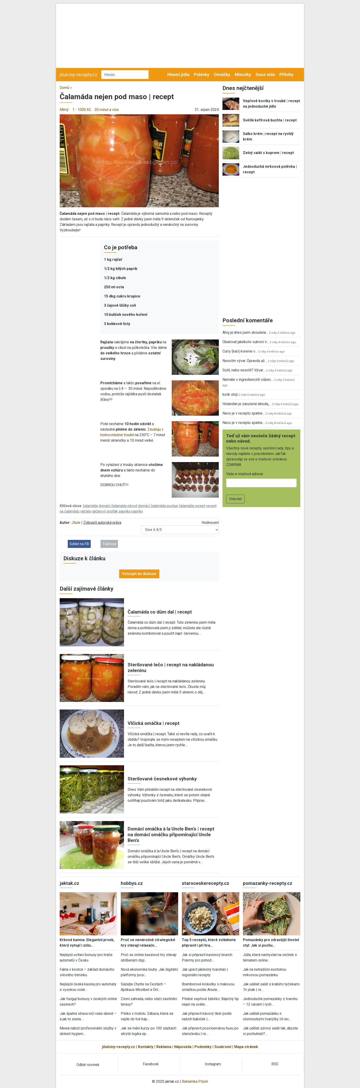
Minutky (243, 74)
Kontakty (145, 1047)
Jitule (75, 522)
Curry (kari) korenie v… (239, 351)
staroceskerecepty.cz (205, 883)
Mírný (64, 109)
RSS (274, 1064)
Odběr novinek (87, 1065)
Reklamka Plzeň (195, 1081)
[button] (139, 160)
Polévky (201, 74)
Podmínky (202, 1047)
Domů (64, 87)
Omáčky (222, 74)
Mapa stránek (246, 1047)
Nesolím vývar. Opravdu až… (244, 361)
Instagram (213, 1064)
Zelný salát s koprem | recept (268, 153)
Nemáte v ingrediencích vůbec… (247, 379)
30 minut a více (107, 109)
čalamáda (90, 506)
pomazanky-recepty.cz (267, 883)
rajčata (85, 511)
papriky (137, 511)
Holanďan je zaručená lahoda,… (246, 404)
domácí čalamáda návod (118, 506)
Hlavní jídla (178, 74)
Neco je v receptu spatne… (243, 413)
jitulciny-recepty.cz (79, 74)
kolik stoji (230, 394)
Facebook (151, 1064)
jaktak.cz (69, 883)
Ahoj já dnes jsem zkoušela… (245, 332)
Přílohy (286, 74)
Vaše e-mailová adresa (244, 474)
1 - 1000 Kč (81, 109)
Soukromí (222, 1047)
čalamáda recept (192, 506)
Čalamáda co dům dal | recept (160, 612)
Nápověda (182, 1047)
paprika (124, 511)
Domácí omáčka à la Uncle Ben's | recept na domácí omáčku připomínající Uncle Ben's (171, 834)
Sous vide (265, 74)
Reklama (163, 1047)
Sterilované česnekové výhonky (162, 779)
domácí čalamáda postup (158, 506)
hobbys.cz (132, 883)
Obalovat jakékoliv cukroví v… (245, 342)
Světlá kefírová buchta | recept (270, 120)
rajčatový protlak (105, 511)
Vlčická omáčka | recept (154, 723)
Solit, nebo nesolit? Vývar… (243, 370)
